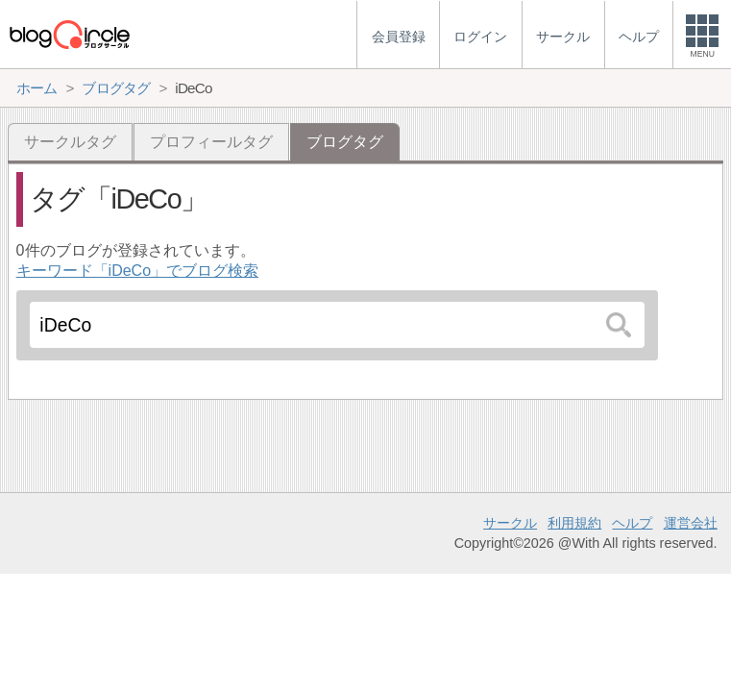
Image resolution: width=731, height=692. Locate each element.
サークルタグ (70, 142)
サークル (510, 523)
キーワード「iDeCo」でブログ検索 (137, 270)
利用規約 (574, 523)
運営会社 (691, 523)
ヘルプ (632, 523)
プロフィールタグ (211, 142)
